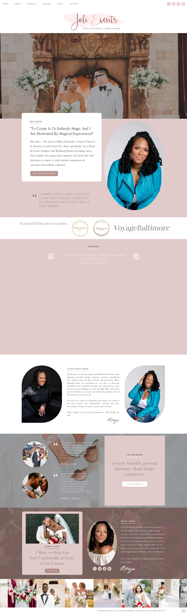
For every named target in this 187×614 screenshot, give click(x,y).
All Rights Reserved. (126, 611)
